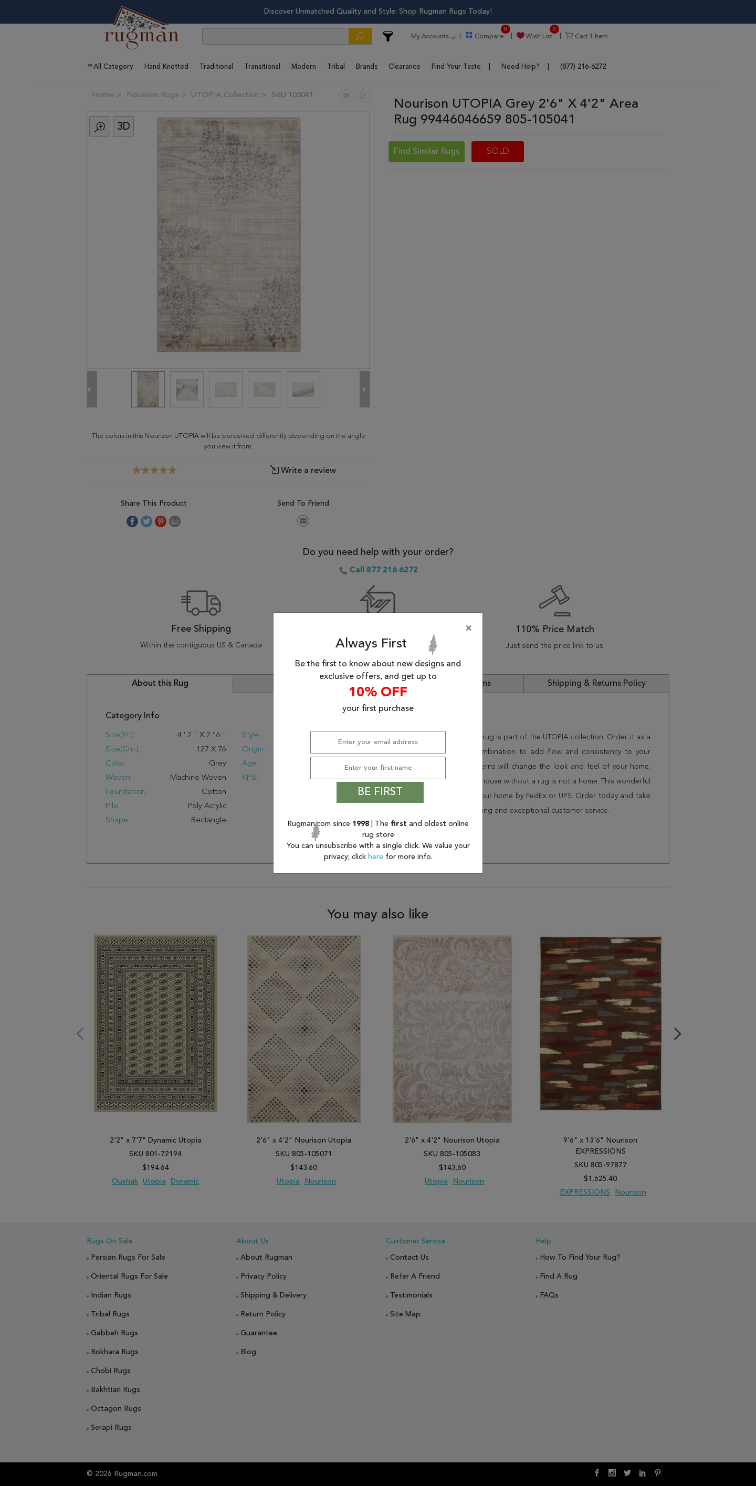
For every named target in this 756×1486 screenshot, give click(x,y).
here (376, 857)
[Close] (380, 628)
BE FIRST (380, 792)
